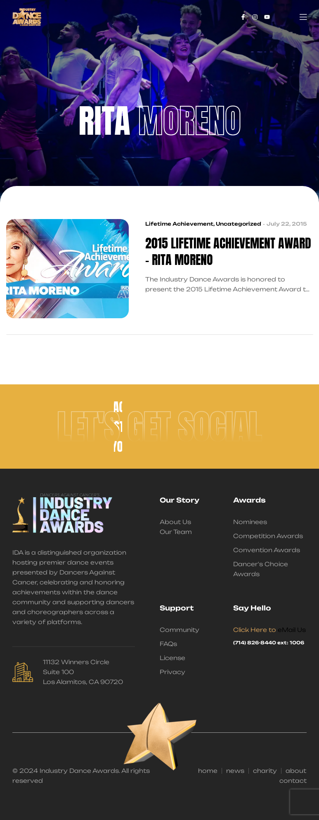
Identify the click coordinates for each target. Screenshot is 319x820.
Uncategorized (238, 224)
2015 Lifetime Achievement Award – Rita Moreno (228, 251)
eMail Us (292, 629)
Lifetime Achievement (179, 224)
